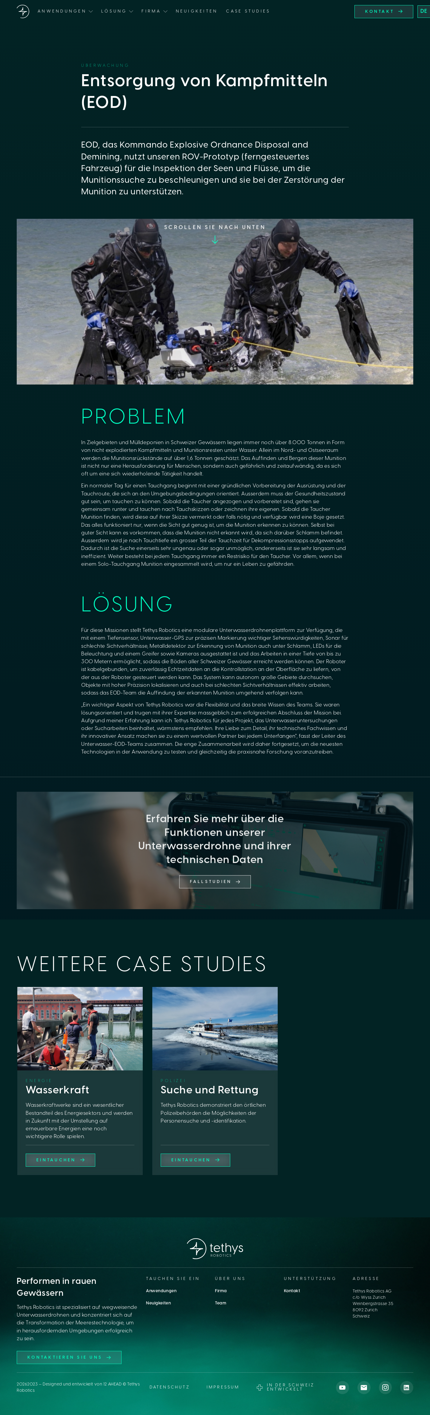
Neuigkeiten (197, 11)
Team (220, 1303)
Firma (221, 1291)
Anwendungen (161, 1291)
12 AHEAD (112, 1384)
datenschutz (170, 1387)
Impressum (223, 1387)
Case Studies (248, 11)
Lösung (114, 11)
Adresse (366, 1279)
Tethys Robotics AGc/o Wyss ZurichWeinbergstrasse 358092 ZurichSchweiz (373, 1304)
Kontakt (292, 1291)
